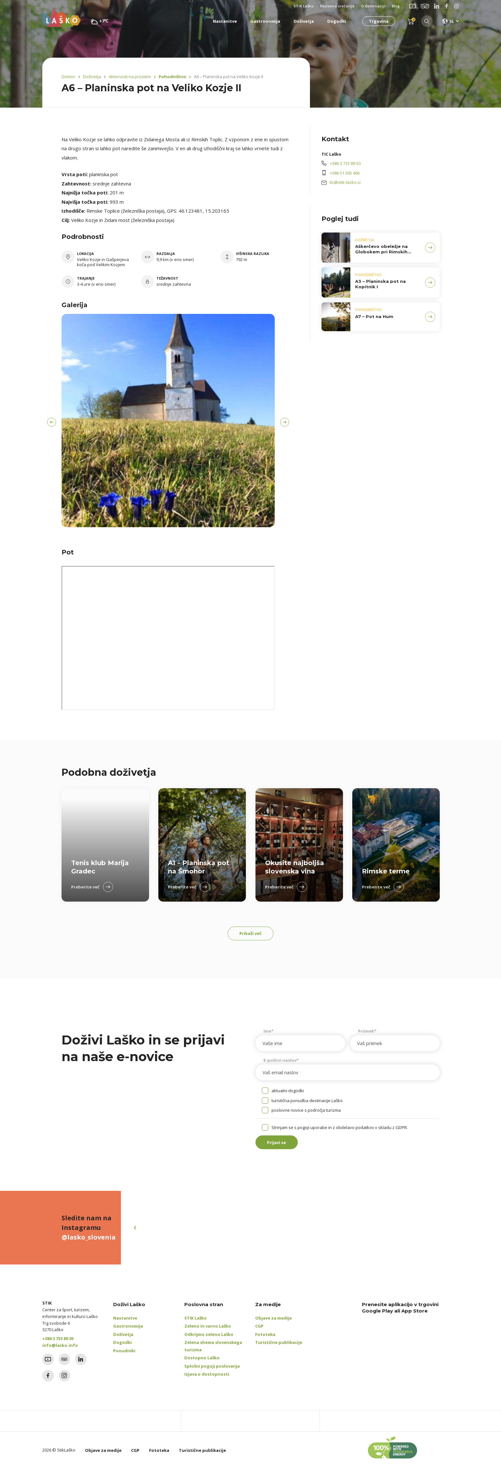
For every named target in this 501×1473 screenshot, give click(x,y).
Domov (68, 76)
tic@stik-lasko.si (345, 182)
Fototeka (265, 1339)
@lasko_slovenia (89, 1241)
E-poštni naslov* (281, 1062)
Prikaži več (250, 934)
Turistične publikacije (278, 1347)
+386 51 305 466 (345, 173)
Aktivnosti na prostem (130, 76)
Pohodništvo (171, 76)
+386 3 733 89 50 (345, 163)
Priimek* (367, 1033)
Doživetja (92, 76)
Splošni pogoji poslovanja (212, 1370)
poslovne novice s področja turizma (306, 1112)
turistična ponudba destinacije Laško (307, 1103)
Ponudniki (124, 1355)
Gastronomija (128, 1330)
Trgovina (377, 21)
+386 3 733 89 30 (57, 1343)
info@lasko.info (60, 1350)
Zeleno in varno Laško (207, 1330)
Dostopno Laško (202, 1362)
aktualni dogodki (287, 1093)
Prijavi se (281, 1146)
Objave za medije (273, 1322)
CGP (259, 1330)
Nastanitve (125, 1322)
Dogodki (122, 1347)
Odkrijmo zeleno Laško (208, 1339)
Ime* (268, 1033)
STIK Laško (195, 1322)
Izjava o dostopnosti (206, 1378)
